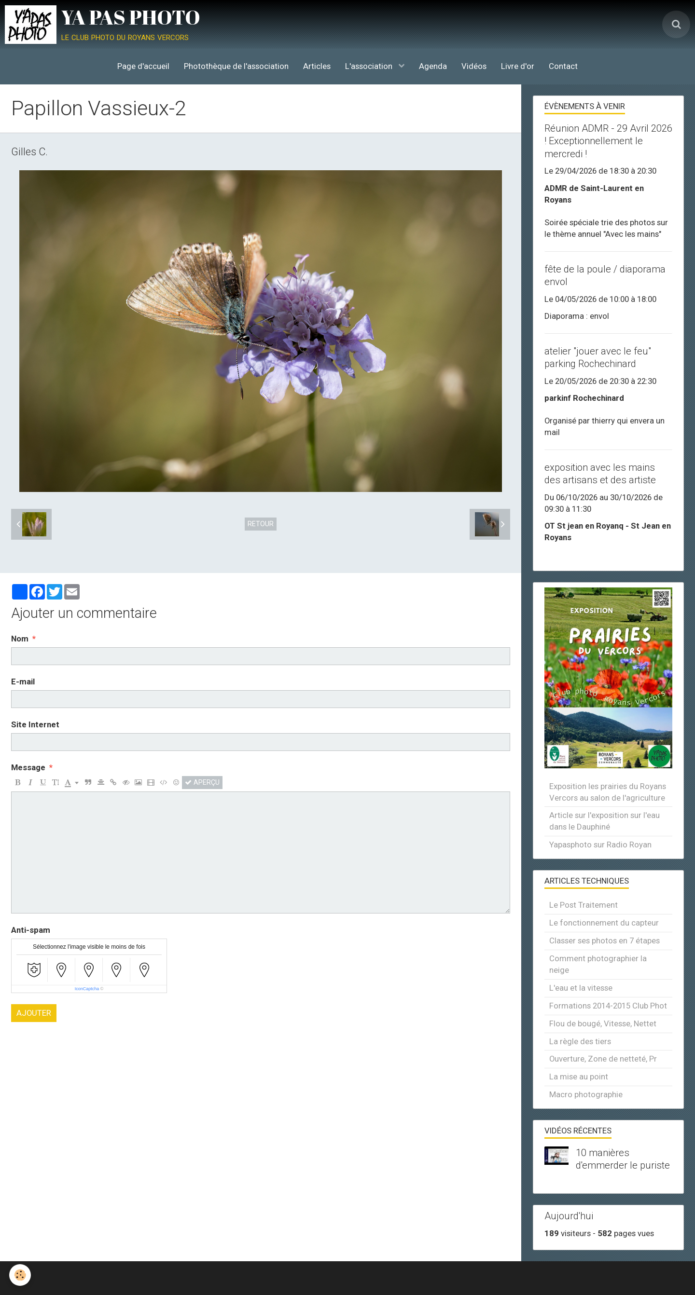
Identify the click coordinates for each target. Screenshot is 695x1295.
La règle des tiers (580, 1041)
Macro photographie (586, 1094)
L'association (369, 66)
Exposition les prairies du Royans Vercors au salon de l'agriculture (607, 792)
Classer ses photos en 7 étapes (604, 940)
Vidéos (473, 66)
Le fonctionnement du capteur (604, 922)
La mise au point (578, 1076)
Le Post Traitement (583, 905)
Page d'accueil (143, 66)
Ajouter (33, 1013)
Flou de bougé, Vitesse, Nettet (602, 1023)
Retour (261, 524)
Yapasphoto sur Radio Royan (600, 844)
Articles (317, 66)
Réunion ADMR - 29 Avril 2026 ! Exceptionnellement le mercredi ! (608, 141)
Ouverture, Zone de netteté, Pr (603, 1058)
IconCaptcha (87, 988)
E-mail (23, 681)
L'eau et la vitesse (580, 988)
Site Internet (35, 724)
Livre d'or (517, 66)
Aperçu (202, 782)
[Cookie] (20, 1275)
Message (28, 767)
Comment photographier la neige (598, 964)
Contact (563, 66)
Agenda (433, 66)
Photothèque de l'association (236, 66)
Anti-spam (30, 930)
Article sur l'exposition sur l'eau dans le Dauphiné (604, 821)
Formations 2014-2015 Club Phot (608, 1005)
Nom (19, 638)
